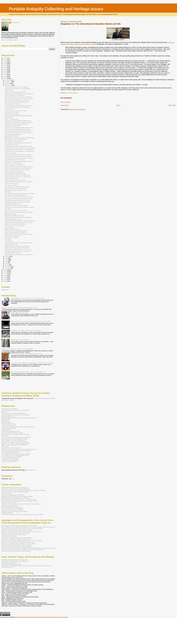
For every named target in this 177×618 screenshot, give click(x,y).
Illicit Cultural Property (8, 423)
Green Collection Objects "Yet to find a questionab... (19, 217)
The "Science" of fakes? (11, 185)
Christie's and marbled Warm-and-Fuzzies (16, 124)
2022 (5, 65)
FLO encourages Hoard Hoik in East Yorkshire (17, 170)
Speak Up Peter (9, 90)
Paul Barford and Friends (9, 562)
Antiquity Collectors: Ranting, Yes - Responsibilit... (18, 176)
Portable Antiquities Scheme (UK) (12, 507)
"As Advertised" (9, 241)
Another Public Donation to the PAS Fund (16, 232)
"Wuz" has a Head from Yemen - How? (15, 180)
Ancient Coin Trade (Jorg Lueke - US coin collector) (17, 546)
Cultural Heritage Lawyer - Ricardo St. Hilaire (15, 492)
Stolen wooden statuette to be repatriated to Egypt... (19, 115)
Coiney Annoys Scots (10, 153)
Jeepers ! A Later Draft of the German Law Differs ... (19, 154)
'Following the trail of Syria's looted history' (16, 188)
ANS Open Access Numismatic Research (16, 231)
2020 (5, 69)
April (6, 263)
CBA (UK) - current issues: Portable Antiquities (15, 489)
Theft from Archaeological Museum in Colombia (17, 129)
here (13, 479)
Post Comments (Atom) (78, 109)
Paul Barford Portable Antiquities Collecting (14, 561)
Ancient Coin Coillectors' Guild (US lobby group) (16, 539)
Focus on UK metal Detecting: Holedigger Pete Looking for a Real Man (32, 363)
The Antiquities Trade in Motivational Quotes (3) (17, 200)
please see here (30, 470)
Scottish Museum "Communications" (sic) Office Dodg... (20, 151)
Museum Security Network (9, 505)
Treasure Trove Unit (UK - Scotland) (12, 510)
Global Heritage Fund (8, 416)
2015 (5, 78)
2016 (5, 76)
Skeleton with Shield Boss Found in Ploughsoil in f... (19, 168)
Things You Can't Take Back (10, 458)
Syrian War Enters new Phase (13, 126)
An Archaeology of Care (11, 178)
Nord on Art (5, 436)
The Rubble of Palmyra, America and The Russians (18, 222)
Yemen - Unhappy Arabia (11, 119)
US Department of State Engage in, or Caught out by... (19, 93)
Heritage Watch (6, 422)
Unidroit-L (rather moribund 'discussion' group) (15, 533)
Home (118, 105)
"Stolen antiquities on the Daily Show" (15, 95)
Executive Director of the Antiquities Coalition (17, 186)
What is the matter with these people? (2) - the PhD (26, 353)
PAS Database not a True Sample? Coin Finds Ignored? (28, 298)
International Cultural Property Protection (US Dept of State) (20, 501)
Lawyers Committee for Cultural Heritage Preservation (18, 426)
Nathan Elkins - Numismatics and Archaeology (15, 434)
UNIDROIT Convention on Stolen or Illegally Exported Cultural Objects (23, 514)
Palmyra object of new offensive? (14, 141)
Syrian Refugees (9, 227)
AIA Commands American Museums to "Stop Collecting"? (28, 372)
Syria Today (8, 209)
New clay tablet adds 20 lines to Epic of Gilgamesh (18, 97)
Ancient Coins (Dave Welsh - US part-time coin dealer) (18, 542)
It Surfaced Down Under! (9, 425)
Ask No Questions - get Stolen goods (15, 165)
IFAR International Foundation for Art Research (16, 498)
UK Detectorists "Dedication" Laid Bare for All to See (19, 132)
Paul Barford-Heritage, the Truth (11, 564)
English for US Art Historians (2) (20, 339)
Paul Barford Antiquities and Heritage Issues (15, 559)
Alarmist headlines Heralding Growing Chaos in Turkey (19, 193)
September (8, 85)
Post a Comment (65, 102)
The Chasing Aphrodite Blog (10, 452)
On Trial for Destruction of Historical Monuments (18, 107)
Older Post (171, 105)
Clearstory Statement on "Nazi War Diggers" (17, 87)
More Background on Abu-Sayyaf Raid (15, 173)
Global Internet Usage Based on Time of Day (17, 247)
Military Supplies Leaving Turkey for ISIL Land (17, 246)
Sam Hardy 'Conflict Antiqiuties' (11, 448)
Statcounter (5, 290)
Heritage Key (5, 420)
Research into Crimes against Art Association (15, 442)
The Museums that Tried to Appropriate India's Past (18, 198)
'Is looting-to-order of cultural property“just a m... (18, 102)
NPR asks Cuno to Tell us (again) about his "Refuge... (19, 212)
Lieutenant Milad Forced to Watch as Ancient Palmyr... (19, 166)
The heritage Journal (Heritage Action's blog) (15, 455)
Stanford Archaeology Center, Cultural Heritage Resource (19, 449)
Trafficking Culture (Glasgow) (10, 460)
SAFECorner (5, 446)
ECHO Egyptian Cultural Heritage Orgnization (15, 410)
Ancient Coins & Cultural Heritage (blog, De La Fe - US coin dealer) (22, 540)
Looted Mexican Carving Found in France (16, 110)
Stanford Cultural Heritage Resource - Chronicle (16, 451)
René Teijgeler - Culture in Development (14, 440)
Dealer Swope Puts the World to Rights (15, 92)
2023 (5, 63)
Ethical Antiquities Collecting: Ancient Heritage (15, 414)
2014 (5, 270)
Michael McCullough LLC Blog (11, 431)
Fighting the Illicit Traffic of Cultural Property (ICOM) (17, 496)
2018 (5, 73)
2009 (5, 279)
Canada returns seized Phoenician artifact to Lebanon (19, 207)
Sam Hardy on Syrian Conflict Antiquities (16, 139)
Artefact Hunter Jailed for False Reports (15, 224)
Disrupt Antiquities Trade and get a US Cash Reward (19, 98)
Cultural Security (6, 493)
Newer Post (64, 105)
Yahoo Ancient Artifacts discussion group (14, 534)
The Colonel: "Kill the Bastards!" (13, 163)
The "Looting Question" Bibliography (12, 508)
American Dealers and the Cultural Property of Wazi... (19, 242)
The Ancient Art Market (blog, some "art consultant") (17, 537)
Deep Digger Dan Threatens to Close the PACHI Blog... (20, 137)
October (7, 83)
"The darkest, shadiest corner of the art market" (17, 202)
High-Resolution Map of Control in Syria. (16, 190)
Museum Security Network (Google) (12, 433)
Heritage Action (6, 419)
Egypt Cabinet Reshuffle (11, 136)
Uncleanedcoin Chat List (9, 536)
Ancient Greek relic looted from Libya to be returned (19, 254)
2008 (5, 281)
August (7, 256)
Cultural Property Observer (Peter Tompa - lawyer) (17, 530)
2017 (5, 74)
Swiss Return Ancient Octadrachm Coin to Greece (18, 249)
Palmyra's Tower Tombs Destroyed (14, 225)
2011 (5, 275)
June (6, 259)
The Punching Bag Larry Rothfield (12, 457)
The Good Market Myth (11, 237)
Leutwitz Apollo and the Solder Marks (15, 159)
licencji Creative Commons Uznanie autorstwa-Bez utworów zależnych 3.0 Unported (42, 617)
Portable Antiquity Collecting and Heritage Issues (56, 8)
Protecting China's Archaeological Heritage (14, 439)
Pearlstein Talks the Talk (11, 244)
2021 (5, 67)
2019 (5, 71)
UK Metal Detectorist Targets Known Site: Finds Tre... (19, 105)
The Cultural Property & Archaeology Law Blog (16, 454)
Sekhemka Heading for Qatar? (13, 203)
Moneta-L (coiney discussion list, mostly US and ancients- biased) (21, 531)
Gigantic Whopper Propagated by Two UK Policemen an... (20, 220)
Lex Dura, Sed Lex (10, 109)
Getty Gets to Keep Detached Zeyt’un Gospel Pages (19, 127)
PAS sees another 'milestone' (12, 104)
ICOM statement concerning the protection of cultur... (19, 234)
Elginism (4, 411)
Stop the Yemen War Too (11, 183)
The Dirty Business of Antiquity (13, 134)
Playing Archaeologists (11, 214)
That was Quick (9, 117)
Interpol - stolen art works (9, 502)
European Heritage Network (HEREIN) (13, 495)
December (8, 80)
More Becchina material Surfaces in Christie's (17, 100)
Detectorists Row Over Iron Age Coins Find (16, 205)
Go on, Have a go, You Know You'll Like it (16, 210)
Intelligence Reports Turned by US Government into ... (19, 181)
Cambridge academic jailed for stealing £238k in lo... (19, 122)
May (6, 261)
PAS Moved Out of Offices (12, 112)
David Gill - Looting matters (10, 408)
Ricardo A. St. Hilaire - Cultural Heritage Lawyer (16, 443)
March (7, 265)
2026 (5, 58)
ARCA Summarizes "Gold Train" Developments (17, 175)
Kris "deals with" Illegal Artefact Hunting (15, 195)
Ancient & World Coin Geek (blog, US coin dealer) (16, 545)
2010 (5, 277)
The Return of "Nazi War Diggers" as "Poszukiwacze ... (19, 149)
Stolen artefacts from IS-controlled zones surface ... (18, 131)
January (7, 268)
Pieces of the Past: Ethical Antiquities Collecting (16, 437)
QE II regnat (8, 192)
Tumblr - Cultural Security (9, 461)
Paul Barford (15, 22)
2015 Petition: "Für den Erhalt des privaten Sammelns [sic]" (19, 525)
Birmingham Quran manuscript (13, 253)
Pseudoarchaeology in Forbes (13, 219)
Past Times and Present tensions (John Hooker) (16, 551)
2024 (5, 62)
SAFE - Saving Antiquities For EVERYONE (14, 445)
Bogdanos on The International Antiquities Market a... (19, 161)
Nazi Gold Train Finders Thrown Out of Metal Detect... (19, 197)
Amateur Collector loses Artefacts (14, 171)
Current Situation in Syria (11, 144)
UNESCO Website (7, 513)
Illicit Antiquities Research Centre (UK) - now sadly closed (19, 499)
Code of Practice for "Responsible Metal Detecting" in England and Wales (24, 490)
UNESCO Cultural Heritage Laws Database (15, 511)
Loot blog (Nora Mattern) (9, 428)
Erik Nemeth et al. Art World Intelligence (13, 413)
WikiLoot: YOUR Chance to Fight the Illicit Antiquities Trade (19, 307)
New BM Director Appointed (12, 114)
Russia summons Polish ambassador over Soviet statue (20, 148)
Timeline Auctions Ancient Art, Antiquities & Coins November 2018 (31, 321)
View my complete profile (9, 40)
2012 (5, 273)
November (8, 81)
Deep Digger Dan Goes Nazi (19, 312)
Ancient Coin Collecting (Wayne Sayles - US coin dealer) (19, 543)
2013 (5, 272)
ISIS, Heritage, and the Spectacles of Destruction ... (19, 143)
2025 (5, 60)
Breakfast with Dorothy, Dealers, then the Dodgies (26, 330)
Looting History (6, 430)
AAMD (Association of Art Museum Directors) (15, 487)
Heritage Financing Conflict (12, 229)
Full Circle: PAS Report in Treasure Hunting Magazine (18, 349)
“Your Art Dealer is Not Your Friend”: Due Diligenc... (18, 156)
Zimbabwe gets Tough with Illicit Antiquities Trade (18, 120)
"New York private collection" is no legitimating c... (18, 88)
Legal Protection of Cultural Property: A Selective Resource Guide (21, 504)
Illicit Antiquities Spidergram (12, 236)
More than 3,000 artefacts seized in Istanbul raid (18, 251)
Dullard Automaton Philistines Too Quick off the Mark (19, 158)
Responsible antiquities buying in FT (14, 215)
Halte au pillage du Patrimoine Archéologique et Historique (19, 417)
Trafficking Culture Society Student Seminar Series (18, 146)
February (8, 266)
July (6, 258)
